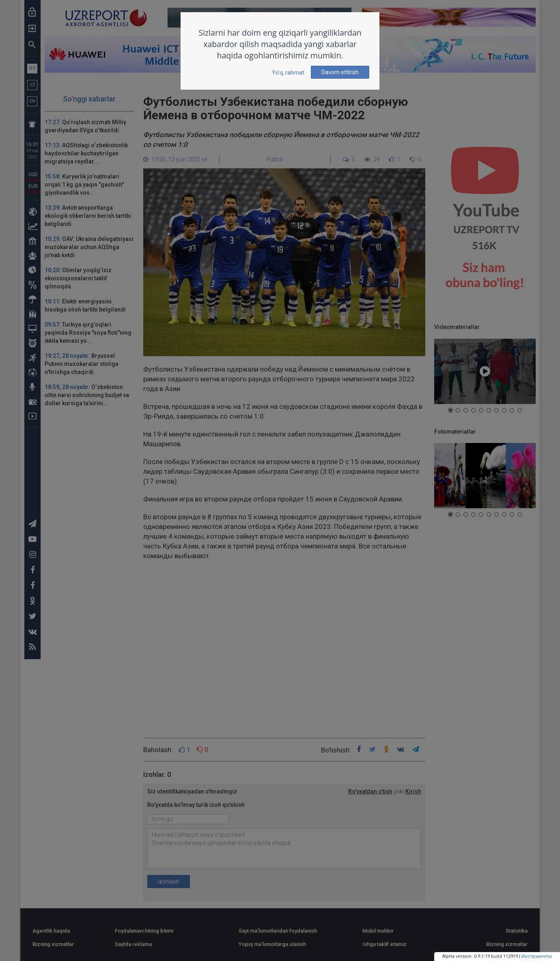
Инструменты (536, 956)
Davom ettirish (340, 72)
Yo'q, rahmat (288, 72)
